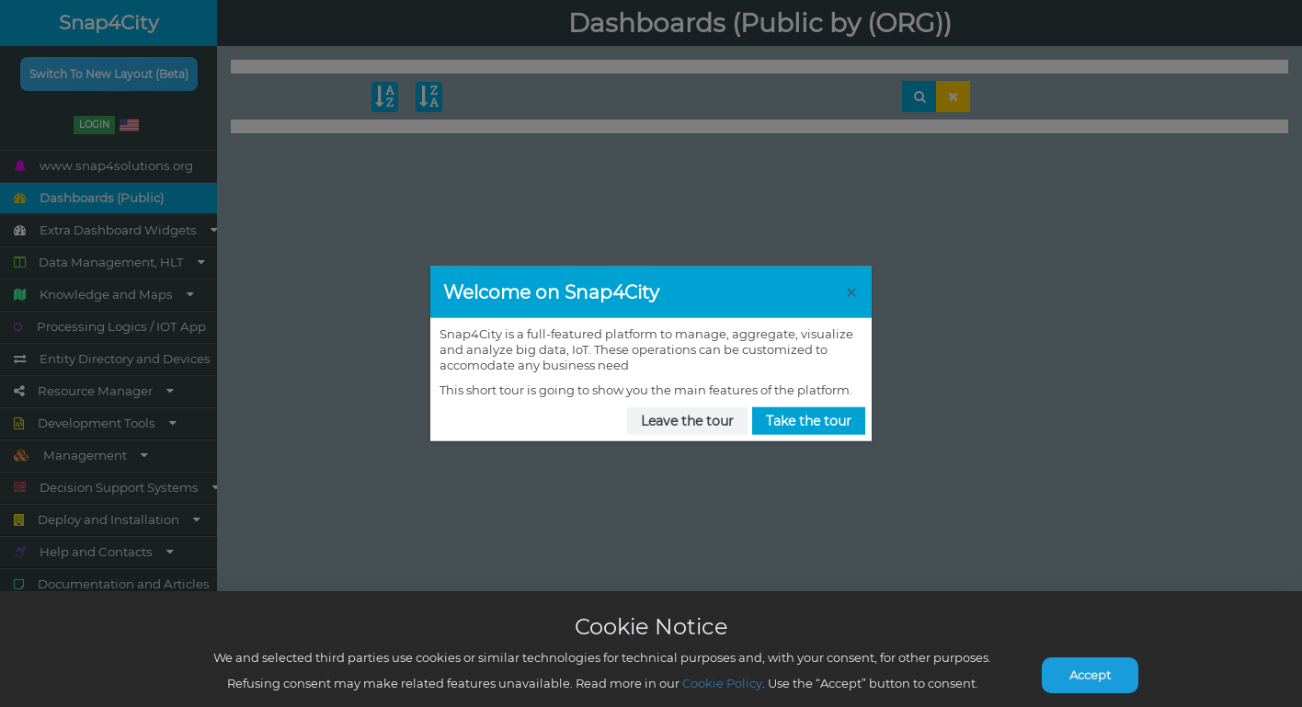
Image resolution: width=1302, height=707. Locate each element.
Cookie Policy (722, 683)
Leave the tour (687, 420)
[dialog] (651, 353)
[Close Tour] (851, 291)
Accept (1090, 674)
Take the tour (808, 420)
